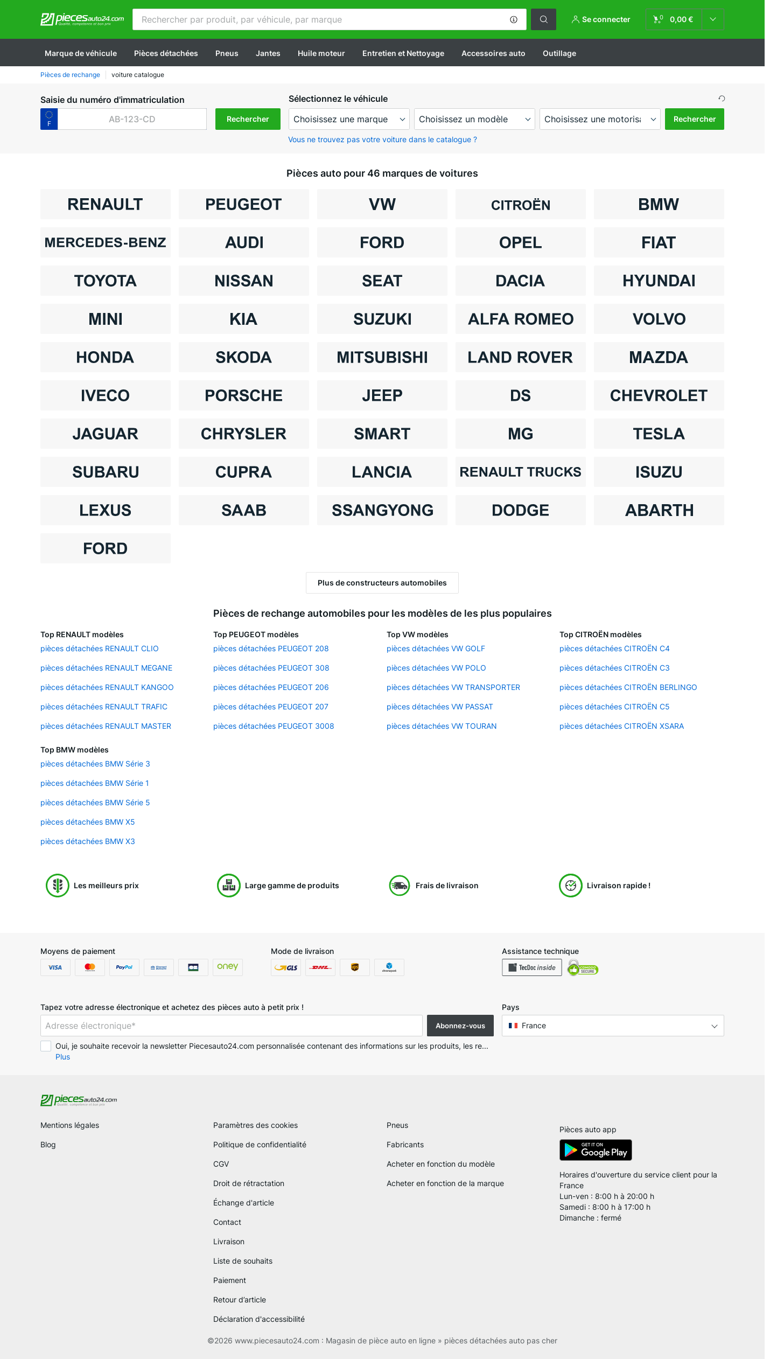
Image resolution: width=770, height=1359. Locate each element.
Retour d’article (239, 1299)
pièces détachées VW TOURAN (442, 725)
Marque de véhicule (81, 53)
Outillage (559, 53)
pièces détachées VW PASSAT (440, 706)
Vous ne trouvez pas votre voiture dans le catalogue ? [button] (382, 139)
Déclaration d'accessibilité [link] (259, 1318)
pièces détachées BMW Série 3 (95, 763)
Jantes (268, 53)
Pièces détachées (166, 53)
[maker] (349, 119)
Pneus (227, 53)
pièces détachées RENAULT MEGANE (106, 667)
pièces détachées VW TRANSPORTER (453, 687)
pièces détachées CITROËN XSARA (621, 725)
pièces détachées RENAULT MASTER (105, 725)
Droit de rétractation (248, 1183)
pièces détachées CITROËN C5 (614, 706)
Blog (48, 1144)
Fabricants (405, 1144)
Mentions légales (69, 1125)
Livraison (228, 1241)
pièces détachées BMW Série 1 (94, 782)
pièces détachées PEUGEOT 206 (271, 687)
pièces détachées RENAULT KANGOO (107, 687)
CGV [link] (221, 1163)
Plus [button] (62, 1056)
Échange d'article (243, 1202)
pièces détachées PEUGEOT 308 (271, 667)
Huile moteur (321, 53)
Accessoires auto (493, 53)
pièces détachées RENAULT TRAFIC (103, 706)
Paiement (229, 1280)
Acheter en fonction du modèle (441, 1163)
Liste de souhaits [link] (242, 1260)
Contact (227, 1221)
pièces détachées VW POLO (436, 667)
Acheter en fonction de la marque (445, 1183)
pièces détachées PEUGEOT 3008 (273, 725)
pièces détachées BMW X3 (87, 841)
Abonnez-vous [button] (460, 1025)
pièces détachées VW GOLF (436, 648)
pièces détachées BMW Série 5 (95, 802)
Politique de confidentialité (259, 1144)
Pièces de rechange (70, 75)
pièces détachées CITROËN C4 (614, 648)
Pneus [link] (397, 1125)
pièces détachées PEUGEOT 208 (271, 648)
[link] (685, 19)
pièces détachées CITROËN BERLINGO (628, 687)
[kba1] (132, 119)
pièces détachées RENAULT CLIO (99, 648)
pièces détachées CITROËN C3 (614, 667)
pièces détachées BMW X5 (87, 821)
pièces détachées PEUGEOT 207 (270, 706)
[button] (513, 19)
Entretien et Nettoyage (403, 53)
